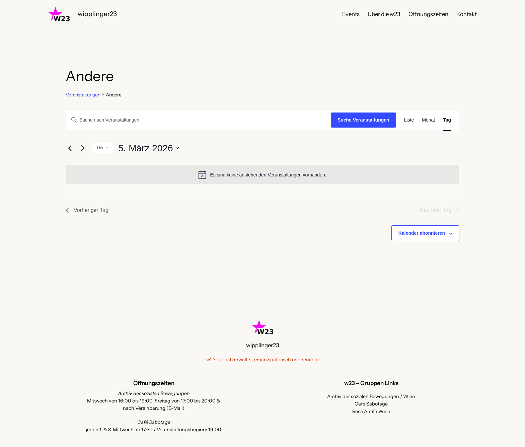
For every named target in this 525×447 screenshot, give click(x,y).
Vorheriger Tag (87, 210)
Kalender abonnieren (421, 233)
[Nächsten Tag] (83, 148)
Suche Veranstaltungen (363, 120)
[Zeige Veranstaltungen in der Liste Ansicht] (409, 120)
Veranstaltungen (83, 95)
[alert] (262, 174)
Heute (102, 148)
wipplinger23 (97, 14)
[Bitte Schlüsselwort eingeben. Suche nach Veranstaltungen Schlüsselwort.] (198, 120)
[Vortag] (70, 148)
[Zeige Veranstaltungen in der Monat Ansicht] (428, 120)
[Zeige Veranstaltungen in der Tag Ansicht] (447, 120)
